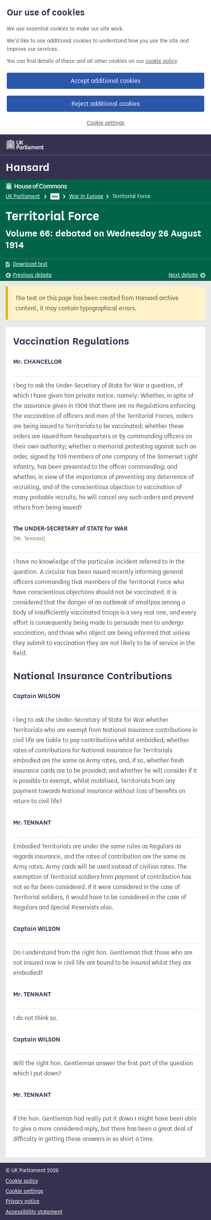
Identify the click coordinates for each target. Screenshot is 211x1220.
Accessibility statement (34, 1212)
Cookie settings (105, 123)
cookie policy (161, 61)
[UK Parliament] (25, 144)
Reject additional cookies (105, 103)
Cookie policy (22, 1181)
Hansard (28, 167)
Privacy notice (22, 1201)
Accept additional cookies (105, 80)
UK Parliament (23, 196)
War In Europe (86, 196)
